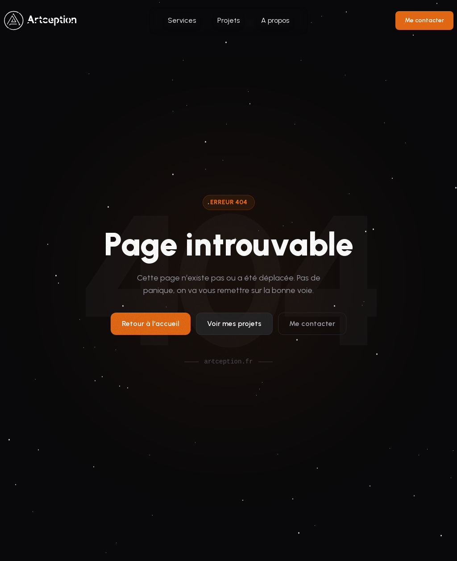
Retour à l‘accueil (150, 325)
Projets (228, 20)
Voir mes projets (234, 325)
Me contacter (424, 20)
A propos (275, 20)
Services (182, 20)
